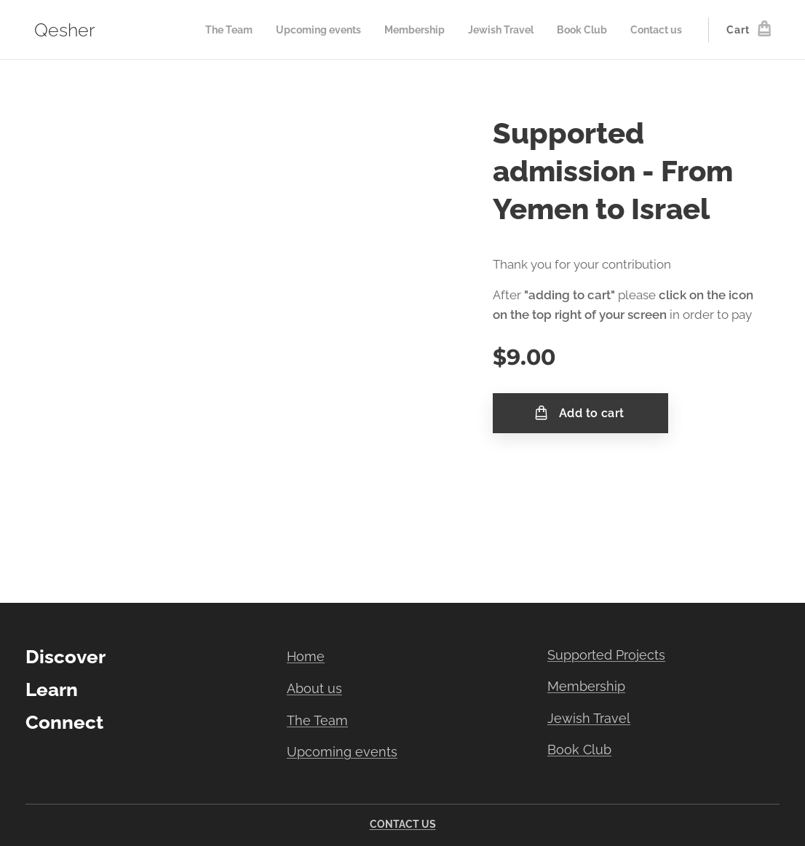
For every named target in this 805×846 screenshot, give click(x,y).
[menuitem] (225, 30)
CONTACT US (403, 824)
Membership (586, 686)
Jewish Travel (588, 718)
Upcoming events (342, 751)
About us (314, 688)
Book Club (579, 749)
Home (306, 656)
